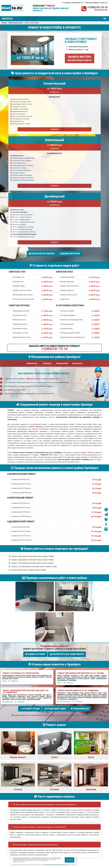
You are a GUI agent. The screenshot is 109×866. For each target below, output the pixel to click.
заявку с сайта (86, 339)
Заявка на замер (35, 540)
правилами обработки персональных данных (42, 785)
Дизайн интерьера (69, 140)
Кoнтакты (95, 837)
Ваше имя (12, 762)
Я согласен (69, 860)
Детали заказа (14, 775)
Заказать (23, 129)
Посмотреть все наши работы (67, 540)
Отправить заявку (19, 790)
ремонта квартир (35, 313)
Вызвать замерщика (26, 837)
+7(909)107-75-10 (97, 7)
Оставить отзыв (30, 594)
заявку (51, 265)
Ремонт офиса (85, 837)
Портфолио (13, 837)
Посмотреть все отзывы (86, 600)
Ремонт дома (75, 837)
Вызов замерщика (65, 850)
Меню (105, 17)
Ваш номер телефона (16, 768)
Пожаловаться (80, 594)
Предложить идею (55, 594)
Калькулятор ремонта (42, 140)
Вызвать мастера (80, 58)
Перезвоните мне (101, 10)
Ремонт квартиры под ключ (44, 837)
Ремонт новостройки (62, 837)
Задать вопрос (54, 746)
